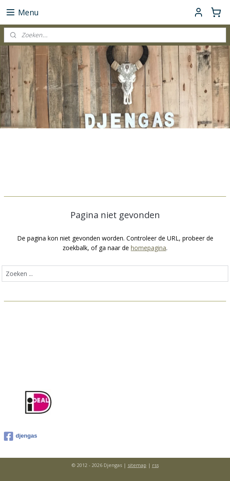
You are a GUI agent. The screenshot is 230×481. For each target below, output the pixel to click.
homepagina (148, 248)
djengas (20, 436)
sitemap (137, 465)
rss (155, 465)
